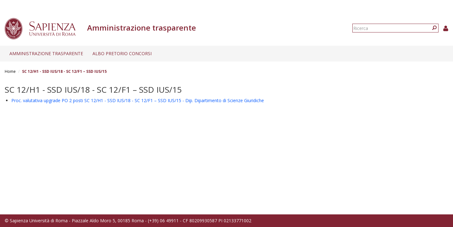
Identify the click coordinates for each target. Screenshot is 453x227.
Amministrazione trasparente (46, 53)
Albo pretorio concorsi (122, 53)
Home (10, 71)
